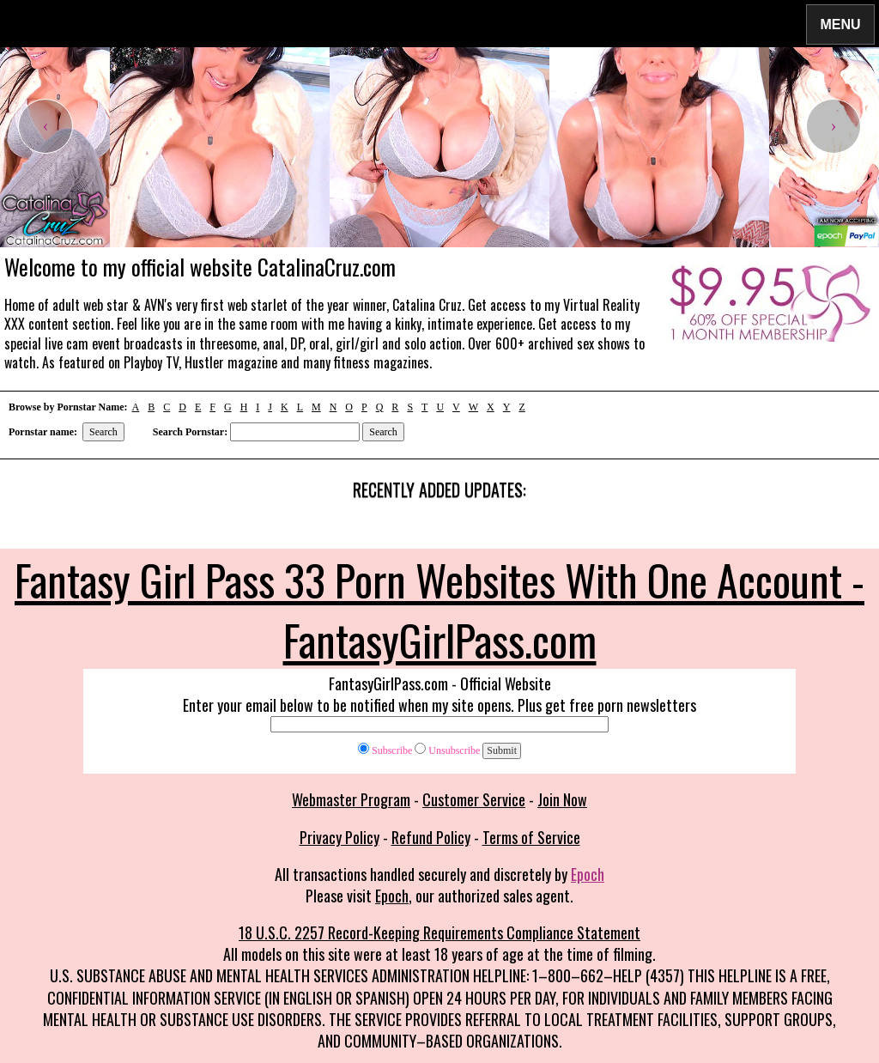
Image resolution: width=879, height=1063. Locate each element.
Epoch (587, 874)
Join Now (562, 799)
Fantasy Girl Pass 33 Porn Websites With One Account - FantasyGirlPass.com (439, 609)
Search (103, 432)
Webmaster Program (351, 799)
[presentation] (45, 126)
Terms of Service (531, 837)
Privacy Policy (339, 837)
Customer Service (473, 799)
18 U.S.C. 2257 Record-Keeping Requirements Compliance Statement (439, 932)
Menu (840, 23)
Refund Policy (430, 837)
